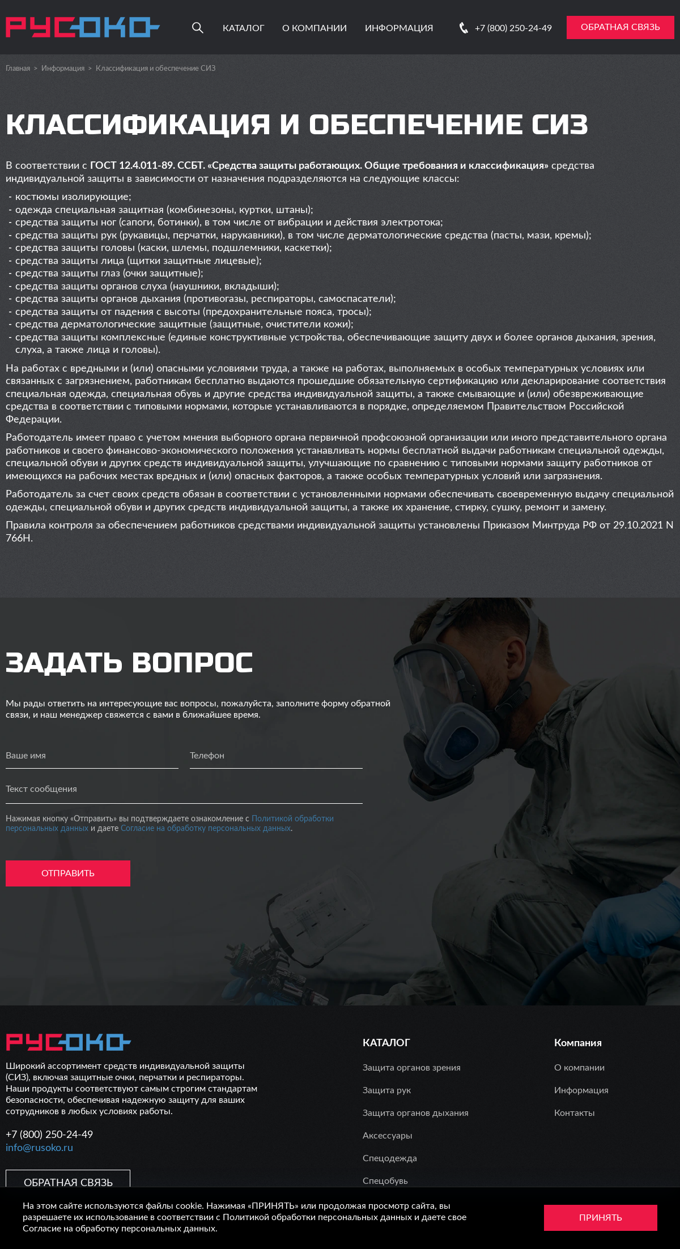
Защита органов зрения (412, 1067)
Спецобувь (385, 1181)
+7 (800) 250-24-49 (513, 28)
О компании (314, 28)
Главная (18, 69)
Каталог (244, 28)
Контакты (574, 1113)
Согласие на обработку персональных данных (206, 829)
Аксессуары (388, 1135)
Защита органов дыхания (416, 1113)
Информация (399, 28)
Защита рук (387, 1090)
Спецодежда (390, 1158)
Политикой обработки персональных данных (317, 1217)
